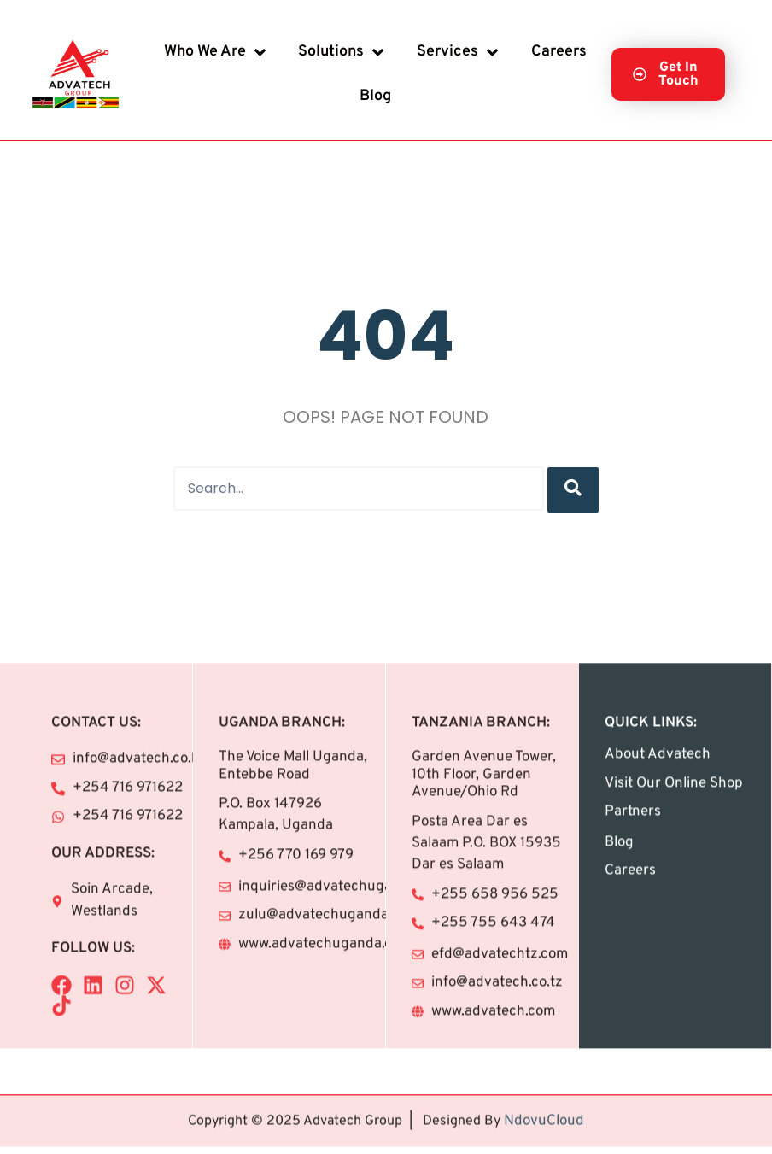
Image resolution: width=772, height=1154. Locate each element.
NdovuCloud (544, 1104)
